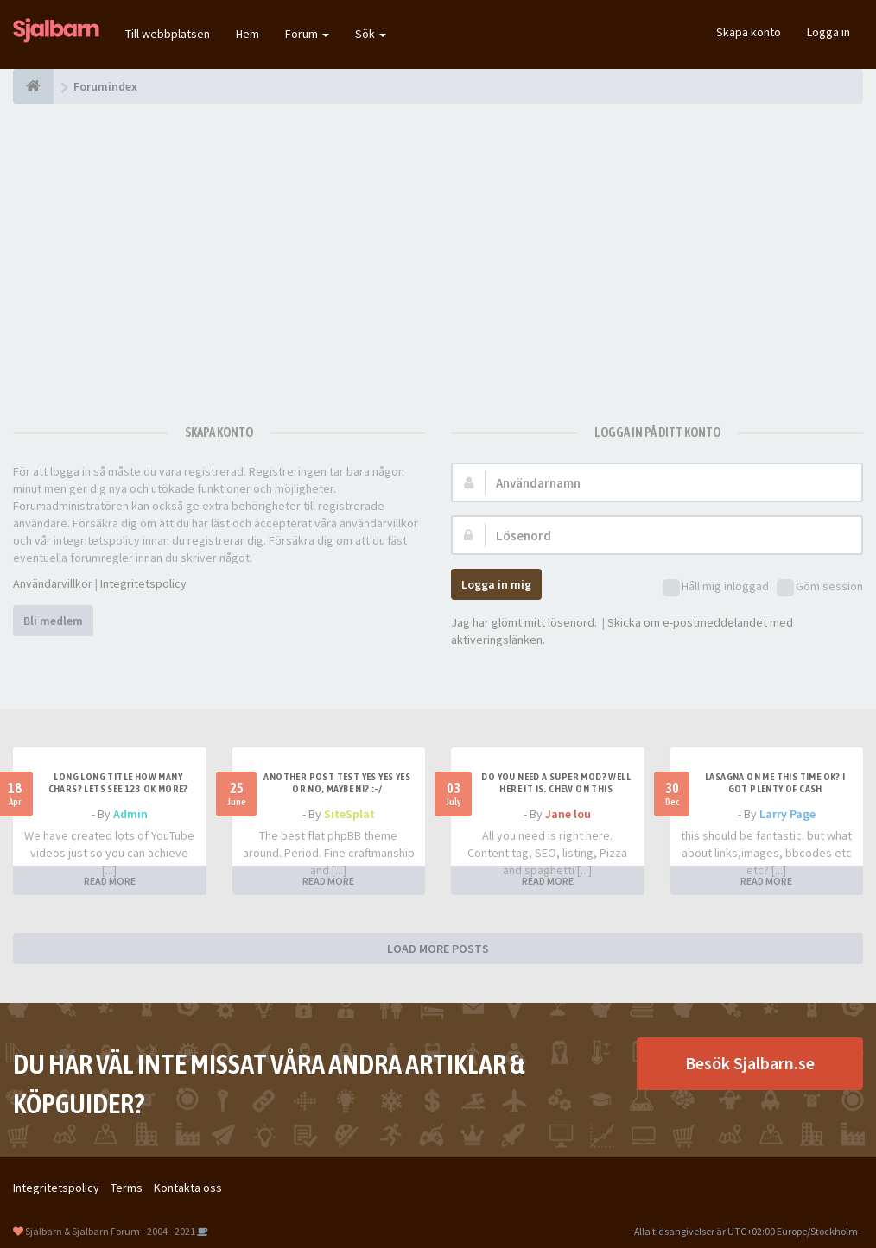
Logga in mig (496, 584)
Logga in (828, 32)
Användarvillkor (52, 583)
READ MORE (110, 880)
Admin (130, 814)
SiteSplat (349, 814)
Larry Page (787, 814)
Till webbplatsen (167, 33)
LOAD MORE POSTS (438, 948)
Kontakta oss (188, 1187)
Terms (127, 1187)
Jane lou (568, 814)
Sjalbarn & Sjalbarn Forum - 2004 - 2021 (110, 1231)
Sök (370, 33)
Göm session (820, 587)
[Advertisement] (438, 254)
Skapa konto (748, 32)
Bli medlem (53, 620)
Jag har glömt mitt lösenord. (524, 622)
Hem (247, 33)
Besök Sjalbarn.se (750, 1063)
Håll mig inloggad (716, 587)
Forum (307, 33)
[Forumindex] (33, 86)
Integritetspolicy (143, 583)
